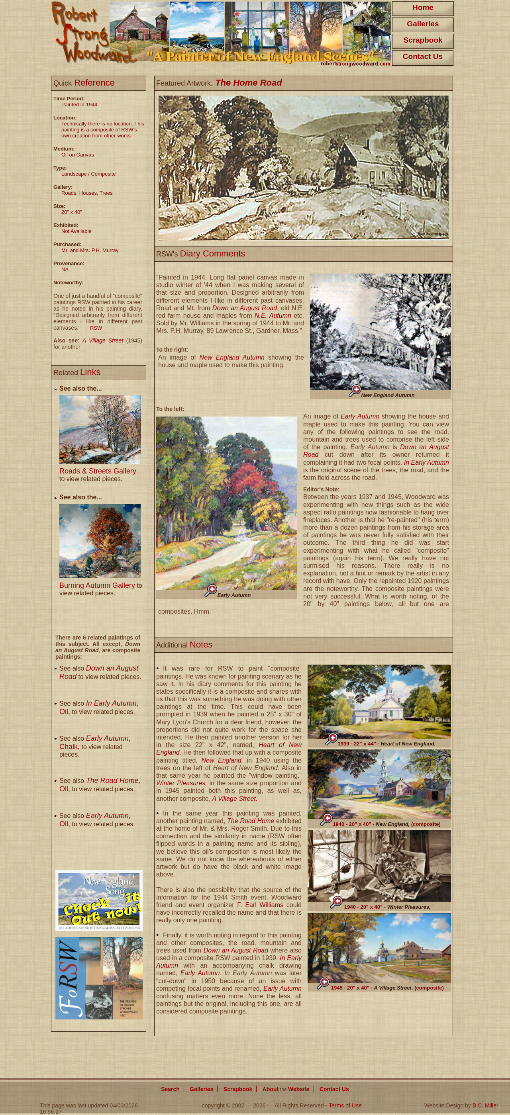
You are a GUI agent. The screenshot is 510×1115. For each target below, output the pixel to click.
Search (170, 1089)
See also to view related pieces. (95, 746)
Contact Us (423, 56)
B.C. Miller (485, 1105)
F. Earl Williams (260, 905)
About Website (286, 1089)
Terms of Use (345, 1105)
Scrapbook (422, 40)
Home (423, 7)
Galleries (423, 24)
